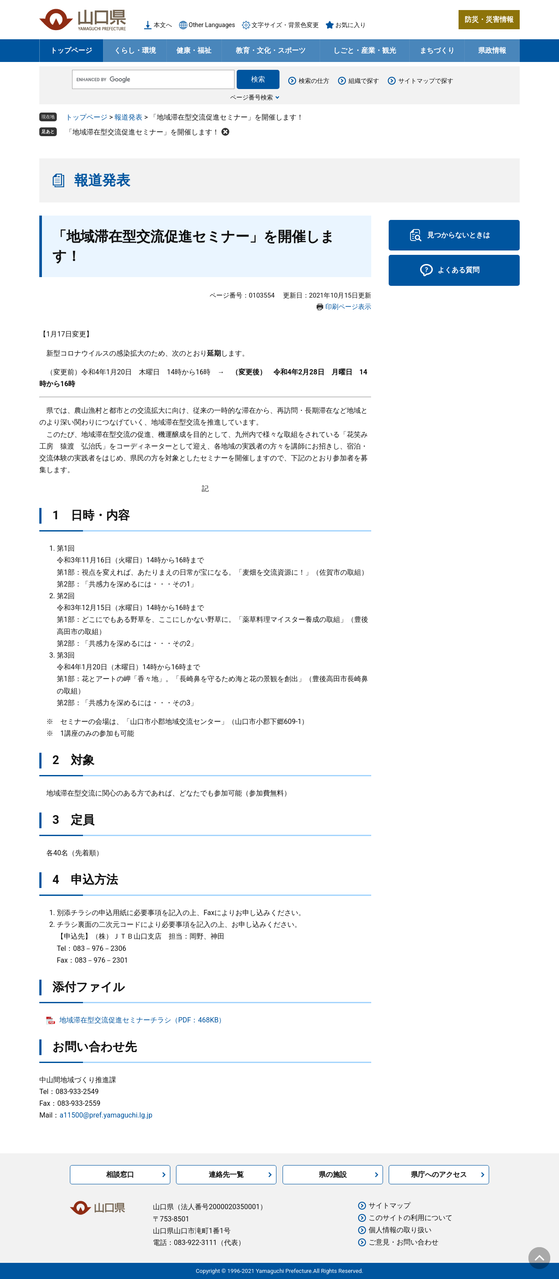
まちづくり (437, 50)
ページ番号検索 (251, 97)
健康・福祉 (193, 50)
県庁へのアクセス (439, 1174)
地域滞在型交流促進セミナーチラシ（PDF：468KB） (142, 1020)
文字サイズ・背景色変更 (285, 24)
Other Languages (212, 24)
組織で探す (364, 80)
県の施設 (333, 1174)
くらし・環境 (135, 50)
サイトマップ (390, 1205)
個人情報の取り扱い (400, 1230)
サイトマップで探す (425, 80)
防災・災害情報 (489, 19)
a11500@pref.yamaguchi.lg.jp (105, 1115)
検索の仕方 (314, 80)
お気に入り (350, 24)
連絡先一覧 (226, 1174)
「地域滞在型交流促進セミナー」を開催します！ (142, 132)
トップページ (71, 50)
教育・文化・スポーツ (271, 50)
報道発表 (128, 117)
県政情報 (492, 50)
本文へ (163, 24)
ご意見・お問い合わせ (403, 1242)
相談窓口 (120, 1174)
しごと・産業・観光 (364, 50)
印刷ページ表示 (348, 307)
